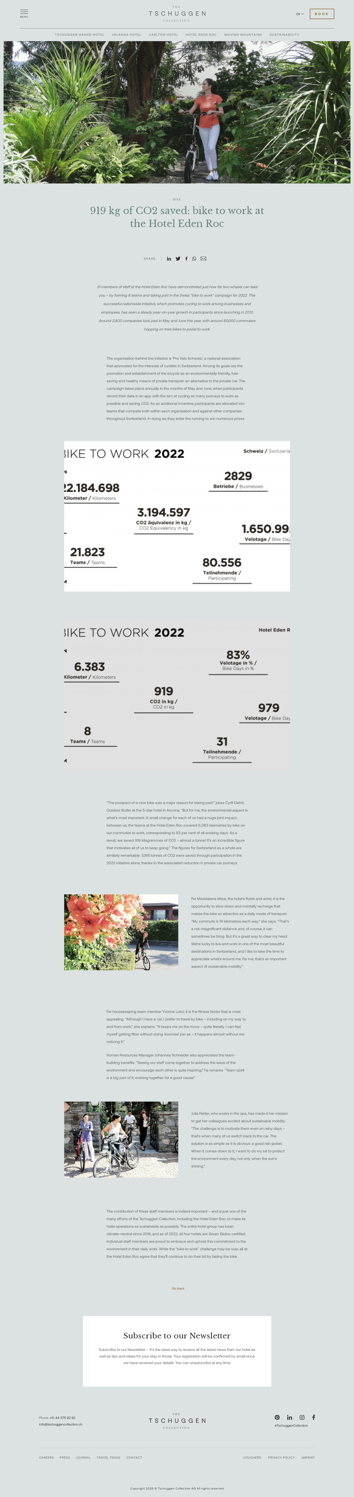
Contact (134, 1457)
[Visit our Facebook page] (313, 1417)
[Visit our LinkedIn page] (289, 1417)
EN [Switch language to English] (300, 14)
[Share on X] (180, 259)
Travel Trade (108, 1457)
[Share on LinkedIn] (171, 259)
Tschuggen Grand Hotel (79, 34)
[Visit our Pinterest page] (277, 1417)
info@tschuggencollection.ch (60, 1424)
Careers (46, 1457)
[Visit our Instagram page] (302, 1417)
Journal (83, 1457)
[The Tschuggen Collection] (177, 13)
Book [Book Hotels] (322, 14)
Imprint (308, 1457)
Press (65, 1457)
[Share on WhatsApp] (196, 259)
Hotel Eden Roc (201, 34)
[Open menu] (24, 14)
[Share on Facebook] (188, 259)
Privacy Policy (281, 1457)
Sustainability (284, 34)
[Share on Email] (205, 259)
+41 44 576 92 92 (62, 1418)
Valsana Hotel (126, 34)
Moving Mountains (243, 34)
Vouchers (252, 1457)
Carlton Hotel (163, 34)
